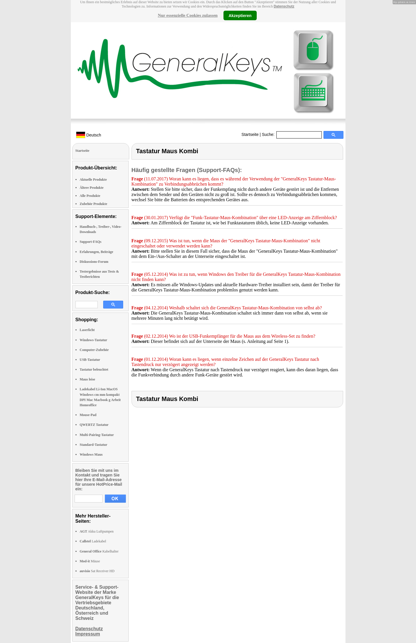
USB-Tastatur (90, 360)
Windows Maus (91, 454)
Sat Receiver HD (97, 571)
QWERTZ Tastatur (94, 425)
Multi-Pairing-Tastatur (97, 435)
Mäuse (90, 561)
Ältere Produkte (92, 188)
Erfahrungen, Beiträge (96, 252)
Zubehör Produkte (93, 204)
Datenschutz (284, 6)
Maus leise (87, 379)
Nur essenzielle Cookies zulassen (188, 15)
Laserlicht (87, 330)
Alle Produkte (90, 196)
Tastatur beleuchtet (94, 369)
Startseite (249, 134)
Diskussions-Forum (94, 262)
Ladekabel (93, 541)
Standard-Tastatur (94, 445)
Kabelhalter (99, 551)
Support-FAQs (90, 242)
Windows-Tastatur (93, 340)
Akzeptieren (240, 15)
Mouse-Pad (88, 415)
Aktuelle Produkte (93, 180)
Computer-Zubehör (94, 350)
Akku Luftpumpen (97, 531)
